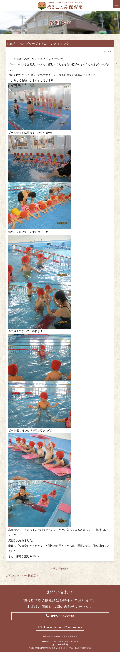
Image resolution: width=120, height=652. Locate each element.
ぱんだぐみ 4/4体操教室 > (22, 575)
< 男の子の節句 (60, 568)
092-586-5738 (63, 616)
